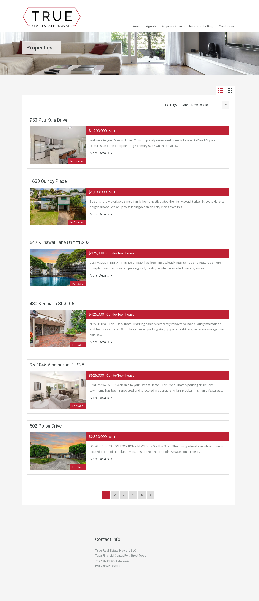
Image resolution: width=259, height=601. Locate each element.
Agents (151, 26)
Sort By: (171, 104)
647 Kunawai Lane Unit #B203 (59, 242)
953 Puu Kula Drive (48, 120)
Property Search (173, 26)
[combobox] (204, 105)
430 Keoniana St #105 (52, 303)
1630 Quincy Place (48, 181)
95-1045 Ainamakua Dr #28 (57, 365)
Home (137, 26)
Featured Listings (201, 26)
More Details (101, 153)
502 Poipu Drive (46, 426)
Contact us (227, 26)
